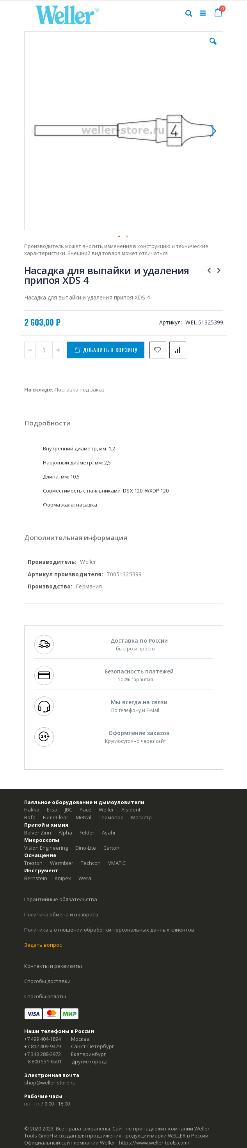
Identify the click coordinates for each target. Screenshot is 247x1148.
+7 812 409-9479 (42, 1046)
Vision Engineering (46, 847)
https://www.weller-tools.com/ (154, 1142)
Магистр (141, 817)
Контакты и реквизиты (53, 965)
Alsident (130, 809)
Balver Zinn (37, 832)
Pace (85, 809)
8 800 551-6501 (45, 1061)
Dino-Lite (85, 847)
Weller (106, 809)
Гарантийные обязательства (60, 899)
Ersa (52, 809)
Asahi (108, 832)
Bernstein (35, 878)
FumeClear (55, 817)
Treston (33, 862)
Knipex (63, 878)
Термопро (111, 817)
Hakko (31, 809)
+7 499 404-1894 (42, 1038)
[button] (213, 47)
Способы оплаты (45, 996)
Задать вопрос (43, 944)
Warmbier (61, 862)
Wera (84, 878)
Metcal (83, 817)
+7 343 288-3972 (42, 1054)
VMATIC (117, 862)
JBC (68, 809)
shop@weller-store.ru (50, 1082)
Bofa (30, 817)
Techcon (91, 862)
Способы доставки (47, 981)
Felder (87, 832)
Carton (111, 847)
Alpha (65, 832)
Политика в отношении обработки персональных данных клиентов (109, 929)
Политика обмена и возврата (61, 914)
